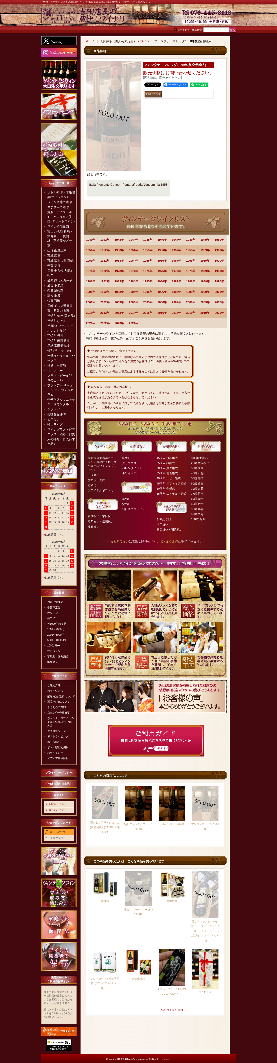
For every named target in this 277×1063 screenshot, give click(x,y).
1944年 (133, 239)
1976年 (162, 271)
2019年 (205, 312)
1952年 (105, 250)
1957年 (176, 250)
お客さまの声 (55, 752)
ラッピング (205, 991)
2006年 (162, 302)
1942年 (105, 239)
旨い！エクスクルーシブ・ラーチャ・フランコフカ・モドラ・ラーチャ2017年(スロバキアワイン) (205, 931)
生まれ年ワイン (56, 731)
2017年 (176, 312)
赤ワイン (52, 612)
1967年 (176, 260)
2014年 (133, 312)
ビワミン (53, 419)
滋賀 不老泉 (55, 285)
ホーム (90, 41)
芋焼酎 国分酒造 (57, 656)
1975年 (147, 271)
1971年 (90, 271)
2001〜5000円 (55, 634)
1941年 (90, 239)
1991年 (90, 292)
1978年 (190, 271)
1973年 (119, 271)
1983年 (119, 281)
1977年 (176, 271)
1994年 (133, 292)
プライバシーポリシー (59, 772)
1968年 (190, 260)
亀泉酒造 (52, 662)
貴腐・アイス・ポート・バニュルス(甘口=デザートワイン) (61, 216)
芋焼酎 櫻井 (55, 335)
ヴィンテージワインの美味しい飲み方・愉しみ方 (60, 722)
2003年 (119, 302)
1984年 (133, 281)
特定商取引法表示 (59, 783)
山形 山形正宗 (57, 250)
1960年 (219, 250)
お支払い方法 (55, 690)
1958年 (190, 250)
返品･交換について (58, 701)
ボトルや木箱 (169, 541)
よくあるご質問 (56, 707)
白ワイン (52, 618)
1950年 (219, 239)
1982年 (105, 281)
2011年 (90, 312)
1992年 (105, 292)
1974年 (133, 271)
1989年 (205, 281)
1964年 (133, 260)
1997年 (176, 292)
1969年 (205, 260)
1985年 (147, 281)
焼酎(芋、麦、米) (59, 350)
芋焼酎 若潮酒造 (58, 340)
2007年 (176, 302)
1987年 (176, 281)
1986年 (162, 281)
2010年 (219, 302)
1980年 (219, 271)
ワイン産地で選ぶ (59, 202)
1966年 (162, 260)
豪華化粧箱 (138, 978)
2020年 (219, 312)
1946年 (162, 239)
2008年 (190, 302)
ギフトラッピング (57, 736)
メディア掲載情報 (57, 758)
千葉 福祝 (54, 265)
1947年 (176, 239)
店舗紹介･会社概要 (58, 712)
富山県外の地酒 (58, 310)
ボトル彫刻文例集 (57, 747)
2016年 (162, 312)
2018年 (190, 312)
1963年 (119, 260)
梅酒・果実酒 (56, 365)
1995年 (147, 292)
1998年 (190, 292)
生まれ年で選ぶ (58, 207)
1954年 (133, 250)
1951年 (90, 250)
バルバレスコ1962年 (172, 824)
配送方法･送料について (61, 696)
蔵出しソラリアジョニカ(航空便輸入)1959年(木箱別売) (105, 827)
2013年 (119, 312)
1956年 (162, 250)
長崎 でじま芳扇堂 (60, 305)
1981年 (90, 281)
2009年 (205, 302)
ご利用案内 (183, 30)
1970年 (219, 260)
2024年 (133, 323)
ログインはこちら (57, 810)
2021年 (90, 323)
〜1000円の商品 (56, 623)
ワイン (144, 41)
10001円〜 (53, 645)
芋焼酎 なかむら (58, 321)
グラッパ (53, 409)
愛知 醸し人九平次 (60, 280)
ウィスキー (55, 370)
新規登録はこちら (57, 804)
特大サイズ (55, 424)
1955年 (147, 250)
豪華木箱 (172, 901)
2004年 (133, 302)
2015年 (147, 312)
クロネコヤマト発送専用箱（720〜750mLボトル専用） (104, 983)
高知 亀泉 (54, 295)
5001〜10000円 (56, 640)
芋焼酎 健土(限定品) (61, 316)
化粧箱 (105, 901)
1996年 (162, 292)
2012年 (105, 312)
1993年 (119, 292)
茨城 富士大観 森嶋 (60, 260)
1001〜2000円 (55, 629)
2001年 (90, 302)
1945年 (147, 239)
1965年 (147, 260)
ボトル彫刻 (54, 742)
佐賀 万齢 (54, 300)
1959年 (205, 250)
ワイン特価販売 (58, 226)
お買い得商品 (55, 602)
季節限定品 (54, 607)
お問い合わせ (224, 17)
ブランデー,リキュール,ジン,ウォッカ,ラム (61, 390)
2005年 (147, 302)
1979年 (205, 271)
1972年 (105, 271)
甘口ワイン (54, 651)
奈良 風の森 (55, 290)
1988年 (190, 281)
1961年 (90, 260)
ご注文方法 (54, 685)
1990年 (219, 281)
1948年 (190, 239)
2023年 (119, 323)
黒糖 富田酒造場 (58, 345)
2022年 (105, 323)
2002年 (105, 302)
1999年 (205, 292)
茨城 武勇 (54, 255)
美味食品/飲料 (57, 414)
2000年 (219, 292)
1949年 (205, 239)
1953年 (119, 250)
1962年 (105, 260)
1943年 (119, 239)
